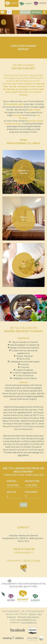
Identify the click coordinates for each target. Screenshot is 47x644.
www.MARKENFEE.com (26, 619)
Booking (36, 12)
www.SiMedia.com (29, 622)
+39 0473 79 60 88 (24, 549)
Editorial (32, 614)
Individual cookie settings (28, 617)
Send (23, 505)
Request (25, 12)
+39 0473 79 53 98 (31, 560)
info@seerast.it (23, 552)
